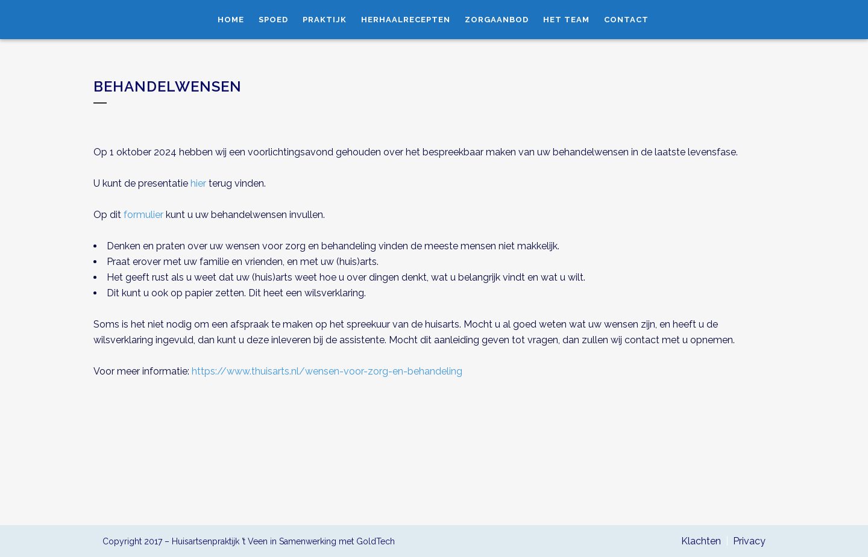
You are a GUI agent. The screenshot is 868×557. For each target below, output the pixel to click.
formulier (143, 214)
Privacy (749, 541)
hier (198, 183)
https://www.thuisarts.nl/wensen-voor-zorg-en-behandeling (327, 371)
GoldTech (375, 541)
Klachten (701, 541)
